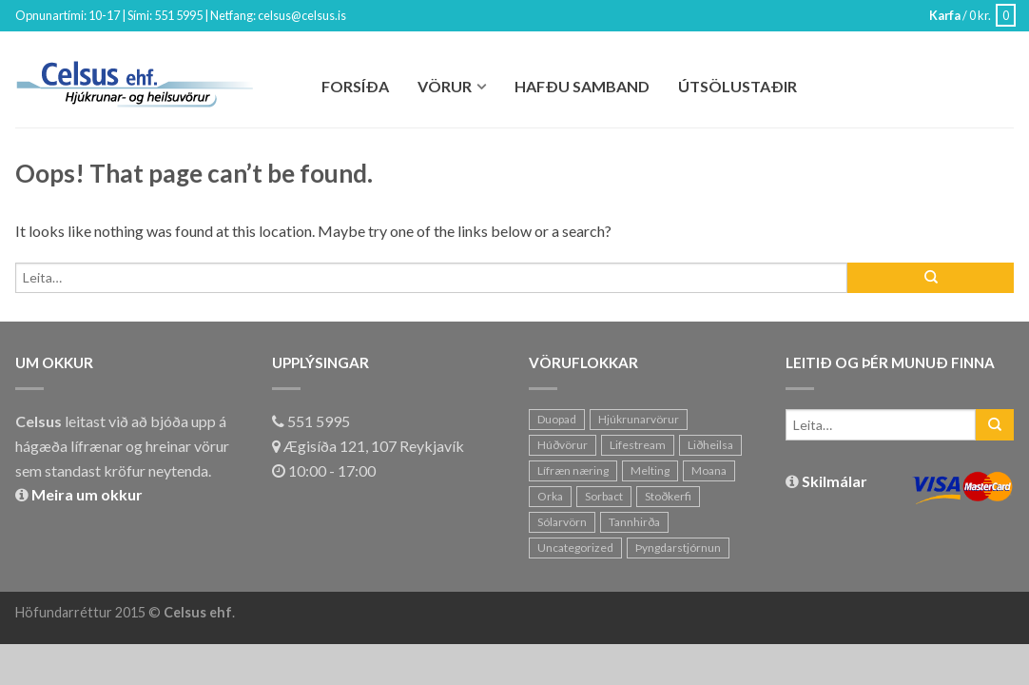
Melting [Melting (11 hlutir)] (650, 470)
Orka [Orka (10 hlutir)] (550, 496)
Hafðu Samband (582, 86)
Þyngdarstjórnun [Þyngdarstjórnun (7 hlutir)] (678, 547)
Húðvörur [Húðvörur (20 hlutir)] (562, 445)
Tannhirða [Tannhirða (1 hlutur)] (634, 522)
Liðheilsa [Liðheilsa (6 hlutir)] (710, 445)
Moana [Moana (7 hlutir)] (709, 470)
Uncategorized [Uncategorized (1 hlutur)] (575, 547)
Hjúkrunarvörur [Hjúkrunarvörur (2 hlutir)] (638, 419)
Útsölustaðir (737, 86)
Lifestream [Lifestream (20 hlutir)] (638, 445)
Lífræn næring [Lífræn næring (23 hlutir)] (573, 470)
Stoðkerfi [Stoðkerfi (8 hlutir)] (668, 496)
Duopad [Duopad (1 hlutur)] (556, 419)
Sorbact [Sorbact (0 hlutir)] (604, 496)
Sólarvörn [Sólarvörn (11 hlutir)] (562, 522)
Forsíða (355, 86)
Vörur (444, 86)
